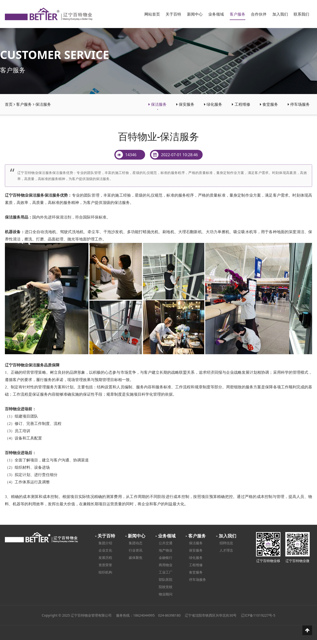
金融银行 (165, 557)
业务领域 (216, 14)
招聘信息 (226, 543)
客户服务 (237, 14)
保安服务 (185, 104)
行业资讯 (135, 550)
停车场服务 (299, 104)
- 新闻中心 (135, 536)
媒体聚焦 (135, 557)
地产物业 (165, 550)
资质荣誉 (105, 565)
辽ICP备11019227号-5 (258, 615)
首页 (9, 104)
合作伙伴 (259, 14)
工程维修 (241, 104)
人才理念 (226, 550)
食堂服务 (269, 104)
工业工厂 (165, 572)
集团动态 (135, 543)
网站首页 (152, 14)
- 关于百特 (105, 536)
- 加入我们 (226, 536)
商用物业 (165, 565)
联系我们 (301, 14)
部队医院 (165, 579)
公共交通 (165, 543)
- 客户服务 (196, 536)
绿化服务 (213, 104)
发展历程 (105, 557)
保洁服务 (43, 104)
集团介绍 (105, 543)
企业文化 (105, 550)
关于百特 (173, 14)
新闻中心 (195, 14)
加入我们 (280, 14)
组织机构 (105, 572)
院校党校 (165, 586)
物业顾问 (165, 594)
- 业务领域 (165, 536)
